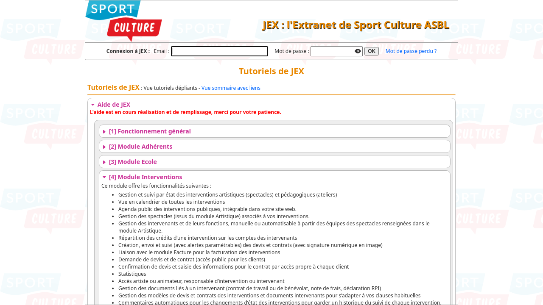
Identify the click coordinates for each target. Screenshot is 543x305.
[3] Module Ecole (129, 162)
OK (371, 51)
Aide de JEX (110, 104)
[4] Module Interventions (141, 177)
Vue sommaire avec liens (231, 88)
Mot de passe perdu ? (411, 51)
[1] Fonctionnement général (146, 131)
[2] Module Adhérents (136, 146)
